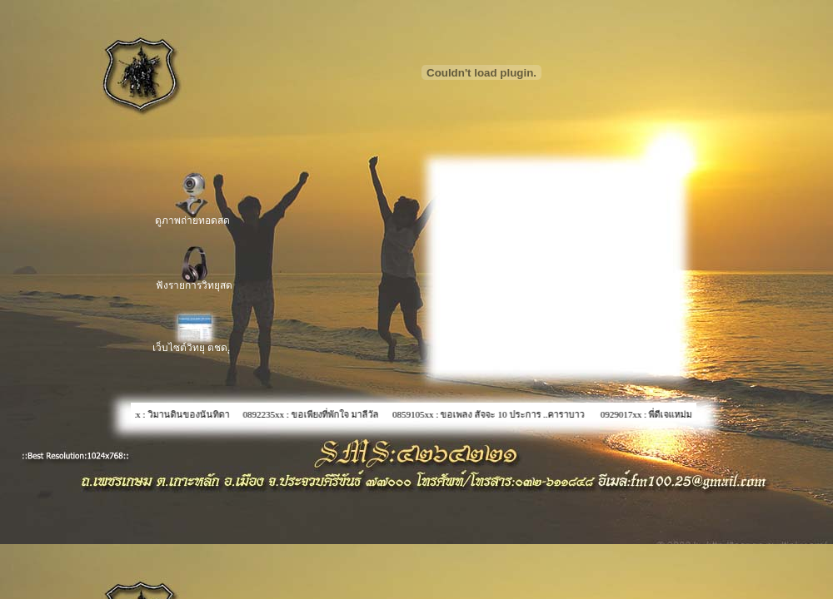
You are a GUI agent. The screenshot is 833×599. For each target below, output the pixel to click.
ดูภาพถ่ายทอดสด (192, 220)
